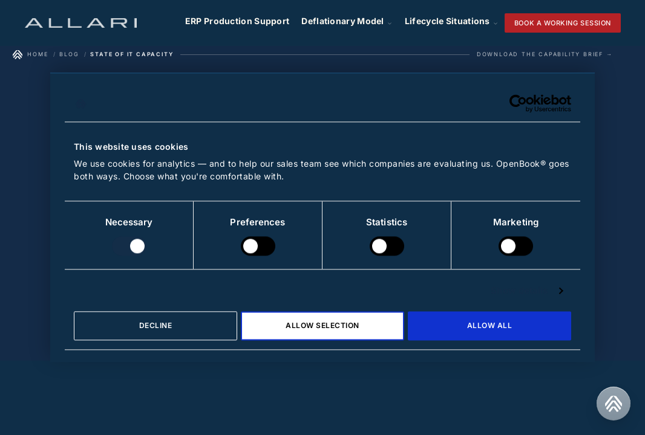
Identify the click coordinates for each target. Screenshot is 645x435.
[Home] (30, 54)
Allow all (489, 325)
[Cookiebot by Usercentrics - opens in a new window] (518, 103)
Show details (519, 290)
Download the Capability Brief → (545, 54)
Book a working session (562, 23)
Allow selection (322, 325)
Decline (155, 325)
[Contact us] (613, 403)
